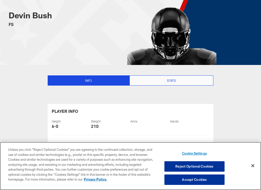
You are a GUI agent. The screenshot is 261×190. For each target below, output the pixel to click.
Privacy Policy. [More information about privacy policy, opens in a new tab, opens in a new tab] (95, 179)
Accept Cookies (194, 179)
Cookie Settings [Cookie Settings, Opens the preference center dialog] (194, 153)
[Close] (252, 165)
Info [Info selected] (88, 80)
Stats (171, 80)
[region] (130, 166)
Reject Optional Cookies (194, 166)
